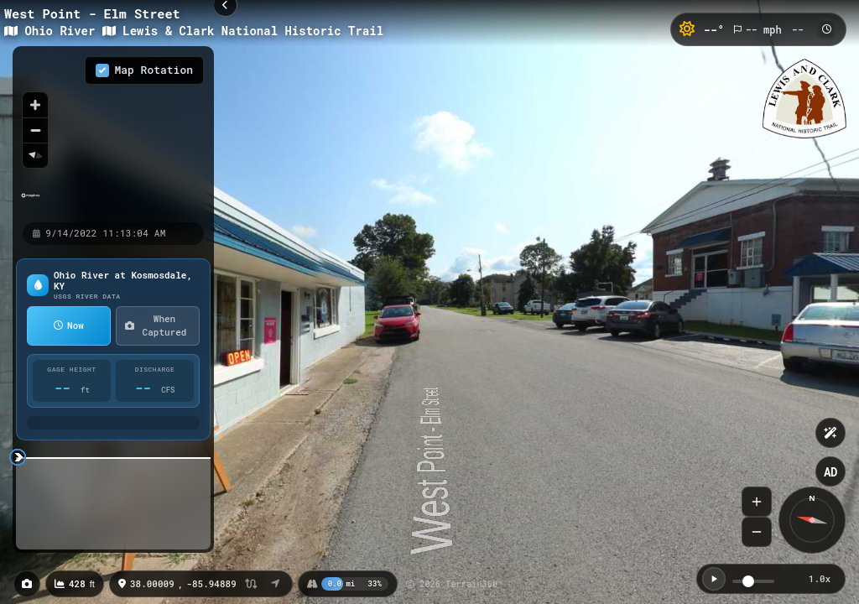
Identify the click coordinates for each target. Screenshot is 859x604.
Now (69, 325)
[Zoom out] (35, 130)
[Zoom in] (35, 104)
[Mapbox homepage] (30, 202)
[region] (113, 133)
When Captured (155, 325)
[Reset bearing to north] (35, 155)
